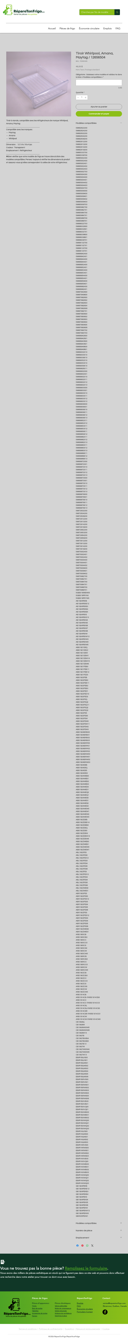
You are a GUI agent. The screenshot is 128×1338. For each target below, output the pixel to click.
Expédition (69, 1329)
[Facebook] (105, 1312)
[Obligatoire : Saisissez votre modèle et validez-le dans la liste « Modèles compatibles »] (99, 82)
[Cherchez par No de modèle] (95, 12)
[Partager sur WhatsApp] (87, 1245)
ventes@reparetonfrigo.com (114, 1303)
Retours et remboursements (88, 1329)
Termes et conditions (28, 1329)
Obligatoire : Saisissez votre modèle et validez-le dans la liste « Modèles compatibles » (99, 76)
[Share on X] (92, 1245)
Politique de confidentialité (50, 1329)
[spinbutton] (81, 97)
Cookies (105, 1329)
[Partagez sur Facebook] (77, 1245)
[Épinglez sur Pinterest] (82, 1245)
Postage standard (92, 70)
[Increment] (85, 97)
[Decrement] (77, 97)
